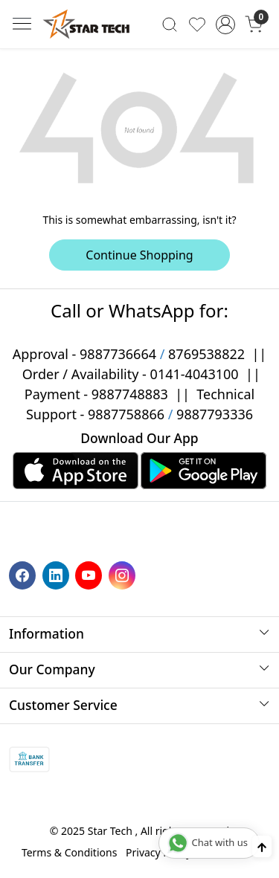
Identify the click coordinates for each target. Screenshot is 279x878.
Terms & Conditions (70, 852)
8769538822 (206, 354)
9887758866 (126, 414)
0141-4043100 (194, 374)
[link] (170, 24)
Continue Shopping (139, 255)
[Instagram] (124, 574)
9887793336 (214, 414)
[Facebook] (24, 574)
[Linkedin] (57, 574)
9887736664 (118, 354)
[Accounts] (225, 24)
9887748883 (130, 394)
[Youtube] (90, 574)
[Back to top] (262, 846)
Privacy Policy (158, 852)
